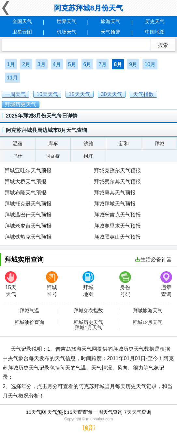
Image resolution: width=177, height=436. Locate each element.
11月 (12, 77)
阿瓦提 (53, 156)
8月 (118, 64)
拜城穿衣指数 (88, 310)
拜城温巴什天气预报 (28, 215)
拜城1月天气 (88, 327)
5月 (72, 64)
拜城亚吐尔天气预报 (28, 170)
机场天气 (66, 32)
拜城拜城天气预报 (115, 203)
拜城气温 (29, 310)
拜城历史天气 (88, 322)
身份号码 (125, 284)
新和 (124, 143)
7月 (102, 64)
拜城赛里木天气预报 (117, 226)
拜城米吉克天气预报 (117, 215)
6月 (87, 64)
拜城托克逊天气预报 (28, 203)
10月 (149, 64)
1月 (11, 64)
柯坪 (88, 156)
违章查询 (166, 284)
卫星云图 (22, 32)
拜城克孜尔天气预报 (117, 170)
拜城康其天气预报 (115, 192)
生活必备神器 (153, 259)
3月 (41, 64)
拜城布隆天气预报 (25, 192)
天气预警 (110, 32)
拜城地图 (88, 284)
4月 (57, 64)
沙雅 (88, 143)
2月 (26, 64)
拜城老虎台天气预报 (28, 226)
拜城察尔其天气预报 (117, 181)
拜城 (159, 143)
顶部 (88, 427)
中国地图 (155, 32)
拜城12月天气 (148, 322)
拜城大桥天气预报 (25, 181)
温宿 (17, 143)
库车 (53, 143)
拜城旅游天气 (147, 310)
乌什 (17, 156)
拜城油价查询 (29, 322)
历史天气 (155, 21)
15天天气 (11, 284)
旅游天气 (110, 21)
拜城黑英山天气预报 (117, 237)
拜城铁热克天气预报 (28, 237)
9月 (133, 64)
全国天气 (22, 21)
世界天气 (66, 21)
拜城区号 (52, 284)
